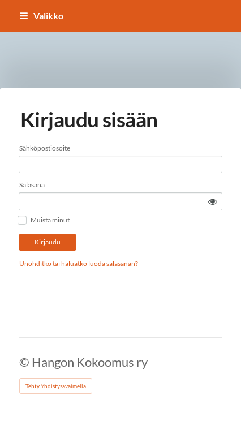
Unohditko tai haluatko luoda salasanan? (78, 263)
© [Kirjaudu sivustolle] (25, 362)
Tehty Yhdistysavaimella (55, 386)
